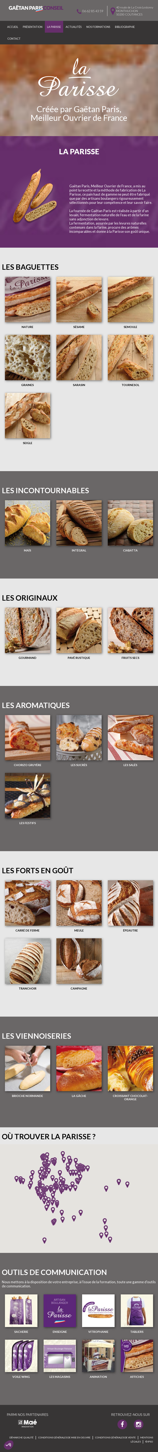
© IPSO (149, 1441)
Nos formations (98, 27)
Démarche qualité (21, 1437)
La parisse (54, 27)
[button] (9, 1445)
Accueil (12, 27)
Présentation (32, 27)
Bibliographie (125, 27)
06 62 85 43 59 (92, 11)
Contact (14, 38)
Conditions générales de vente (115, 1437)
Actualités (74, 27)
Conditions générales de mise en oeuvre (64, 1437)
